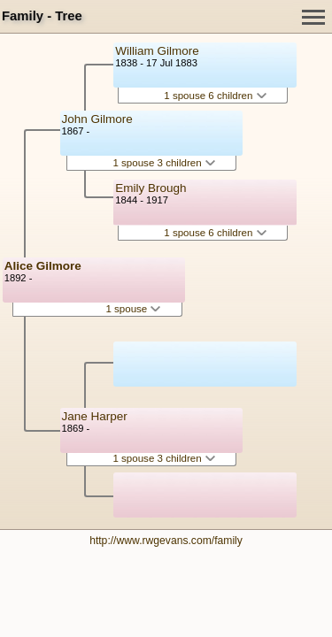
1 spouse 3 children (163, 162)
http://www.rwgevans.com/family (166, 540)
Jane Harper (94, 416)
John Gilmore (97, 119)
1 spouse (132, 308)
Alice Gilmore (42, 265)
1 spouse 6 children (215, 95)
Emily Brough (150, 188)
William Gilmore (157, 51)
